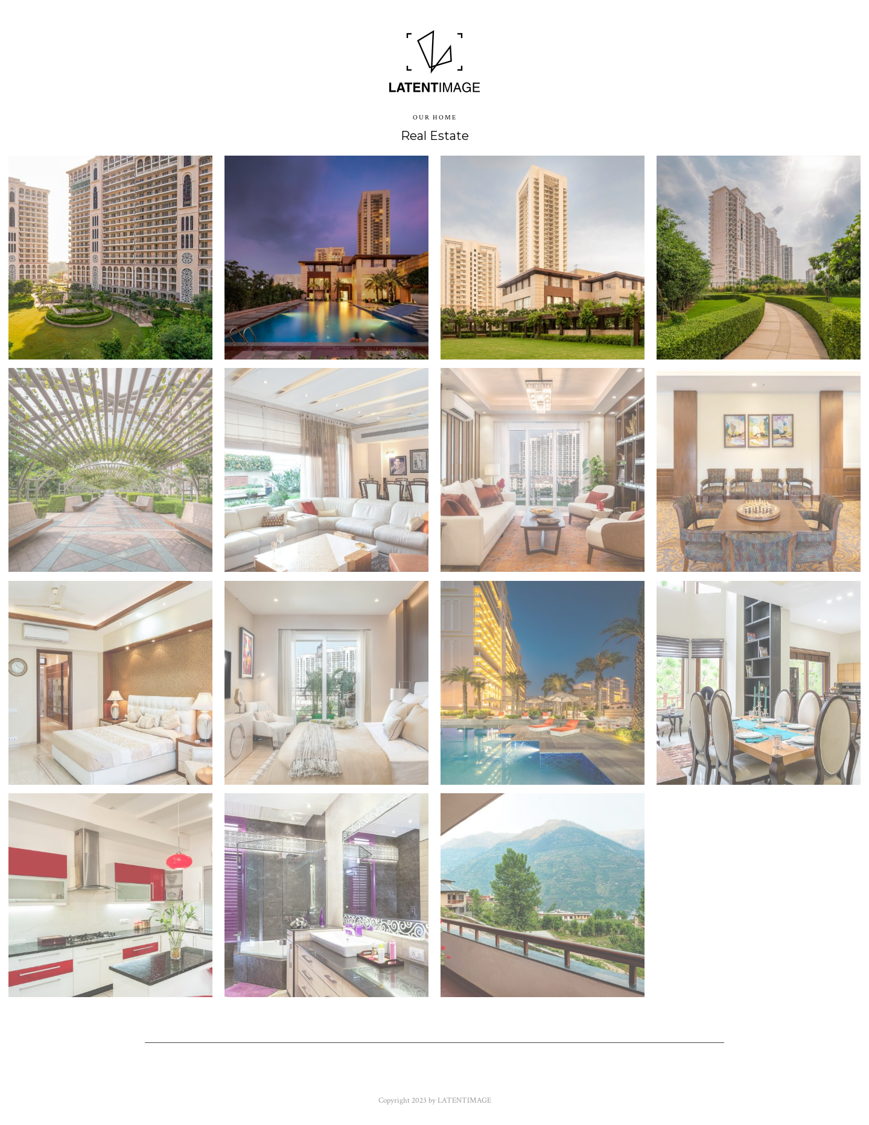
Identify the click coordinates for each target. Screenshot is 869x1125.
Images (296, 56)
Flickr (377, 1076)
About (521, 56)
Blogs (357, 56)
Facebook (256, 1076)
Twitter (321, 1076)
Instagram (564, 1076)
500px (624, 1076)
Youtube (434, 1076)
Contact (578, 56)
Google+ (496, 1076)
